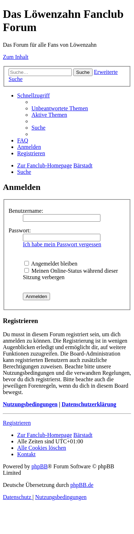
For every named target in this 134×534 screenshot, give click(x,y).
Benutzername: (26, 211)
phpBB (39, 466)
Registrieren (17, 423)
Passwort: (20, 230)
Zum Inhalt (16, 57)
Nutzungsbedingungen (30, 404)
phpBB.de (81, 485)
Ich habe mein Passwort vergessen (62, 244)
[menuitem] (59, 108)
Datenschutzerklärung (88, 404)
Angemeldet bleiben (50, 264)
